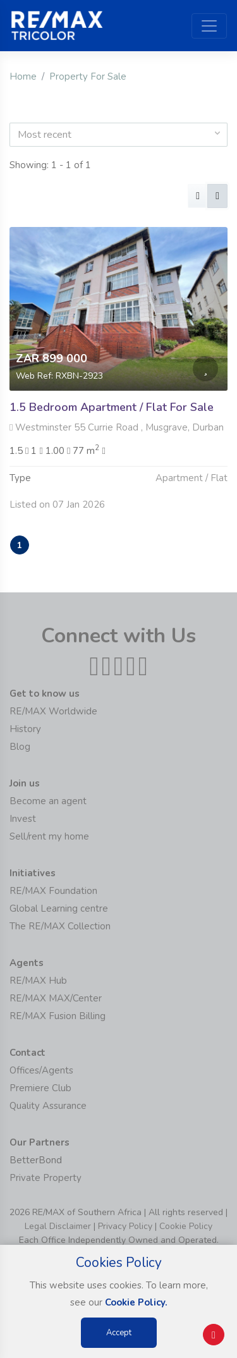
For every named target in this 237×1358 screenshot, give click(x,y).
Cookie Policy (185, 1226)
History (25, 729)
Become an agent (48, 801)
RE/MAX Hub (38, 980)
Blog (19, 746)
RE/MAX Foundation (53, 890)
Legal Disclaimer (58, 1226)
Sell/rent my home (49, 836)
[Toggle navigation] (209, 26)
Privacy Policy (125, 1226)
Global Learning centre (58, 908)
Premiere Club (40, 1088)
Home (23, 76)
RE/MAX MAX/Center (55, 998)
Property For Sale (87, 76)
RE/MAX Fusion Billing (57, 1016)
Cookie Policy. (136, 1302)
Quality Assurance (48, 1105)
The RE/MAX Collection (60, 926)
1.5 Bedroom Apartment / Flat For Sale (111, 407)
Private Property (45, 1177)
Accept (118, 1332)
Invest (22, 818)
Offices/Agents (41, 1070)
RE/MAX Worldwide (53, 711)
